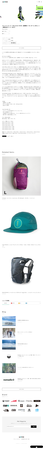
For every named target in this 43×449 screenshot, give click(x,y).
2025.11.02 (20, 358)
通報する (12, 136)
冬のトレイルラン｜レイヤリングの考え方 (25, 332)
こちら (12, 40)
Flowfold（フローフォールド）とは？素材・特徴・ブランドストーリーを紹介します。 (29, 356)
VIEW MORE (21, 389)
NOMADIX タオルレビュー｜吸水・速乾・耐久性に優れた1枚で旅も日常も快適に (29, 380)
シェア (8, 136)
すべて (5, 303)
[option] (21, 12)
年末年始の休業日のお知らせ (23, 344)
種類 (3, 31)
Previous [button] (1, 12)
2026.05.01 (20, 322)
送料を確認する (13, 42)
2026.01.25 (20, 334)
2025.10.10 (20, 381)
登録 (33, 426)
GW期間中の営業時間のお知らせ (23, 320)
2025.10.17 (20, 369)
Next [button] (41, 12)
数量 (3, 33)
